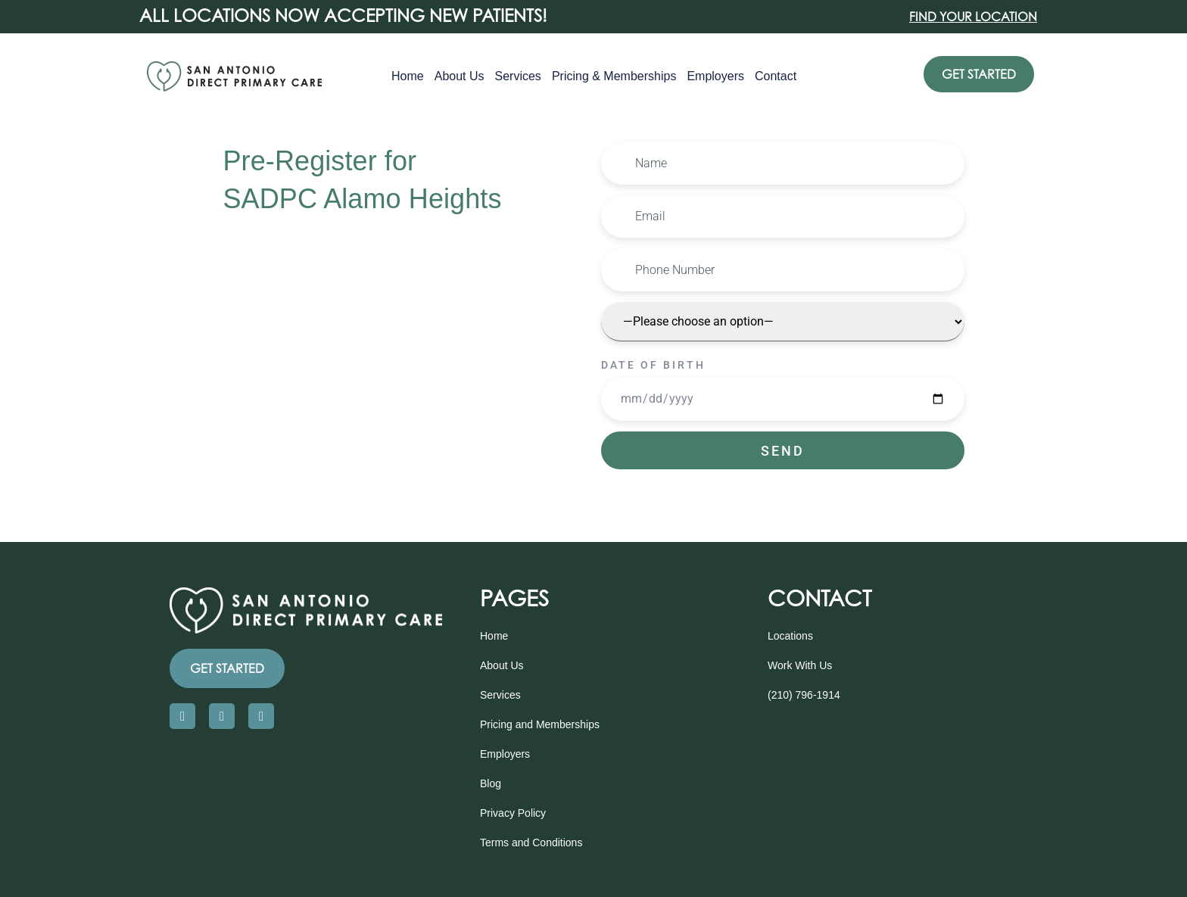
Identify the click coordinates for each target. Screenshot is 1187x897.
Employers (715, 76)
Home (407, 76)
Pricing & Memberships (614, 76)
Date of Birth (653, 365)
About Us (459, 76)
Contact (775, 76)
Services (518, 76)
